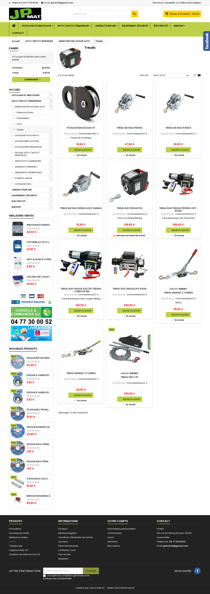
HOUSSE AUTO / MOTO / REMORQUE (27, 154)
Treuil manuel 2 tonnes (178, 292)
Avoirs (110, 537)
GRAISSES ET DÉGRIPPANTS (28, 172)
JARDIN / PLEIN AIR (105, 25)
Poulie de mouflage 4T (81, 127)
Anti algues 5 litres (39, 259)
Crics (19, 123)
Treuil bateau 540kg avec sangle (81, 208)
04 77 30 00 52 (30, 2)
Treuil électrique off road (130, 288)
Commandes (114, 533)
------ (12, 541)
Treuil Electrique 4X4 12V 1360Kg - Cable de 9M (81, 290)
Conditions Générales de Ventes (75, 537)
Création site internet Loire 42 (24, 554)
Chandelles (23, 118)
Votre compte (117, 521)
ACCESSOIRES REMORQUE (28, 146)
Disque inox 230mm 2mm (39, 444)
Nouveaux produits (23, 349)
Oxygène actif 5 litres (39, 242)
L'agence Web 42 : (19, 550)
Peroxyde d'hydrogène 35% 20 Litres (39, 225)
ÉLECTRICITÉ (161, 25)
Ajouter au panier (82, 149)
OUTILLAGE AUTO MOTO (27, 135)
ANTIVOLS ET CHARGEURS (28, 161)
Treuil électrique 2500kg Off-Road (178, 209)
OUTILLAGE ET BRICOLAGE (36, 25)
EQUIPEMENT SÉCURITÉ (135, 25)
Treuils (20, 129)
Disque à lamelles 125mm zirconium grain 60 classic (39, 392)
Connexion (169, 2)
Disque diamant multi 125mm (39, 427)
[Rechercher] (105, 14)
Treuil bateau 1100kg (130, 127)
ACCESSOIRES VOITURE (27, 141)
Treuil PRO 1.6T (129, 377)
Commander (32, 79)
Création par (16, 545)
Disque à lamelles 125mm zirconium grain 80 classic (39, 375)
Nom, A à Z (172, 75)
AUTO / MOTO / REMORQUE (73, 25)
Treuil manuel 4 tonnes (81, 373)
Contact (18, 33)
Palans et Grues (25, 112)
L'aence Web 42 (96, 587)
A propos (63, 541)
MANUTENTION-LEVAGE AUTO (30, 106)
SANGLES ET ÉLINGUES (26, 166)
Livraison (62, 528)
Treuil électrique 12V (129, 208)
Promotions (15, 528)
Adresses (112, 541)
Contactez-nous (67, 550)
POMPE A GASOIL (23, 178)
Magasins (63, 558)
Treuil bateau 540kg (178, 127)
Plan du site (64, 554)
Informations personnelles (121, 528)
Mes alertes (113, 545)
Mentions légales (67, 533)
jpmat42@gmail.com (62, 2)
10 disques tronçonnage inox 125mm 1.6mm (39, 409)
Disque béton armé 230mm (39, 358)
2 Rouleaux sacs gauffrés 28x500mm (39, 478)
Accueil (14, 90)
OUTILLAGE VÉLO (23, 184)
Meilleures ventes (18, 537)
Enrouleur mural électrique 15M (39, 496)
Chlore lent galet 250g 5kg (39, 276)
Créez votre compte (190, 2)
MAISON (178, 25)
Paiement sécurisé (68, 545)
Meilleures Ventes (21, 216)
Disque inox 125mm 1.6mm (39, 461)
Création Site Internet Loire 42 (120, 587)
